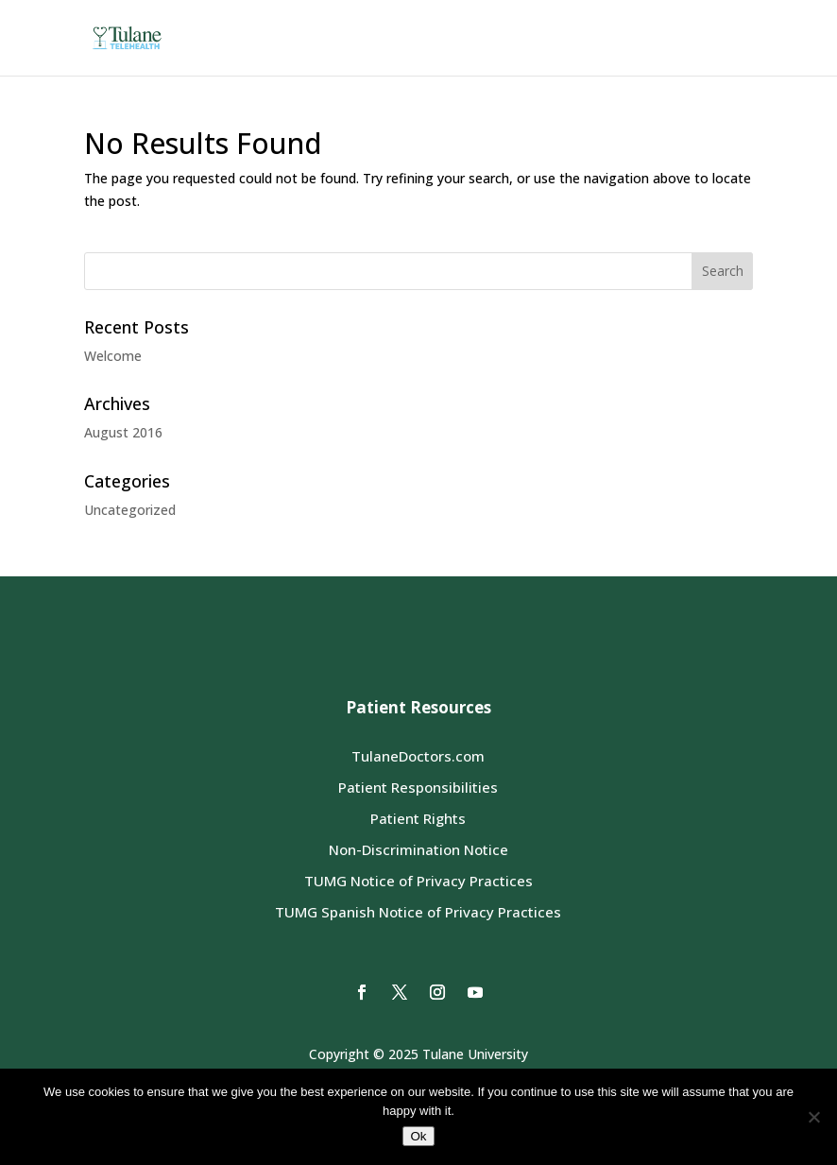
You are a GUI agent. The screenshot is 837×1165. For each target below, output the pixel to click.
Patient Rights (418, 818)
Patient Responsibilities (418, 787)
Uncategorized (130, 510)
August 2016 (123, 432)
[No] (813, 1116)
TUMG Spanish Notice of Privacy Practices (418, 911)
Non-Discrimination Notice (418, 849)
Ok (418, 1136)
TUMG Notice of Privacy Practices (418, 880)
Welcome (113, 356)
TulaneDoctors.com (418, 755)
